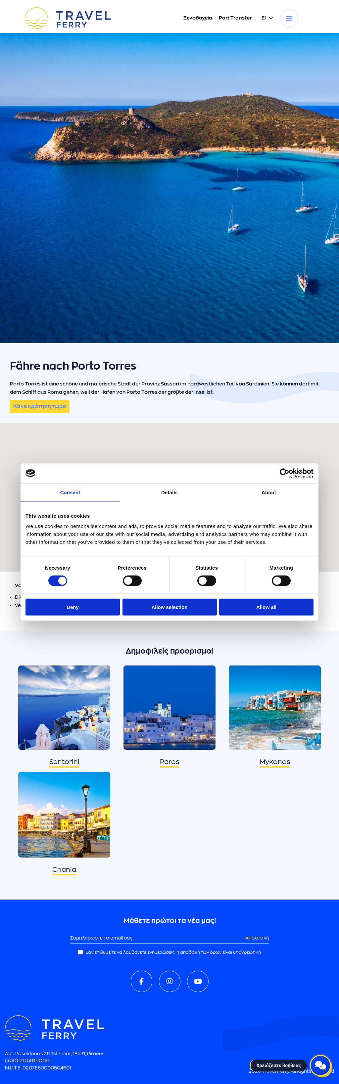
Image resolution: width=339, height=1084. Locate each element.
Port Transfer (234, 18)
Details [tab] (169, 492)
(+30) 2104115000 (27, 1060)
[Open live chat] (320, 1065)
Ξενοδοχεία (197, 18)
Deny (73, 607)
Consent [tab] (70, 492)
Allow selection (169, 607)
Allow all (266, 607)
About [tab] (269, 492)
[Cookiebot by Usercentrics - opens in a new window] (285, 473)
